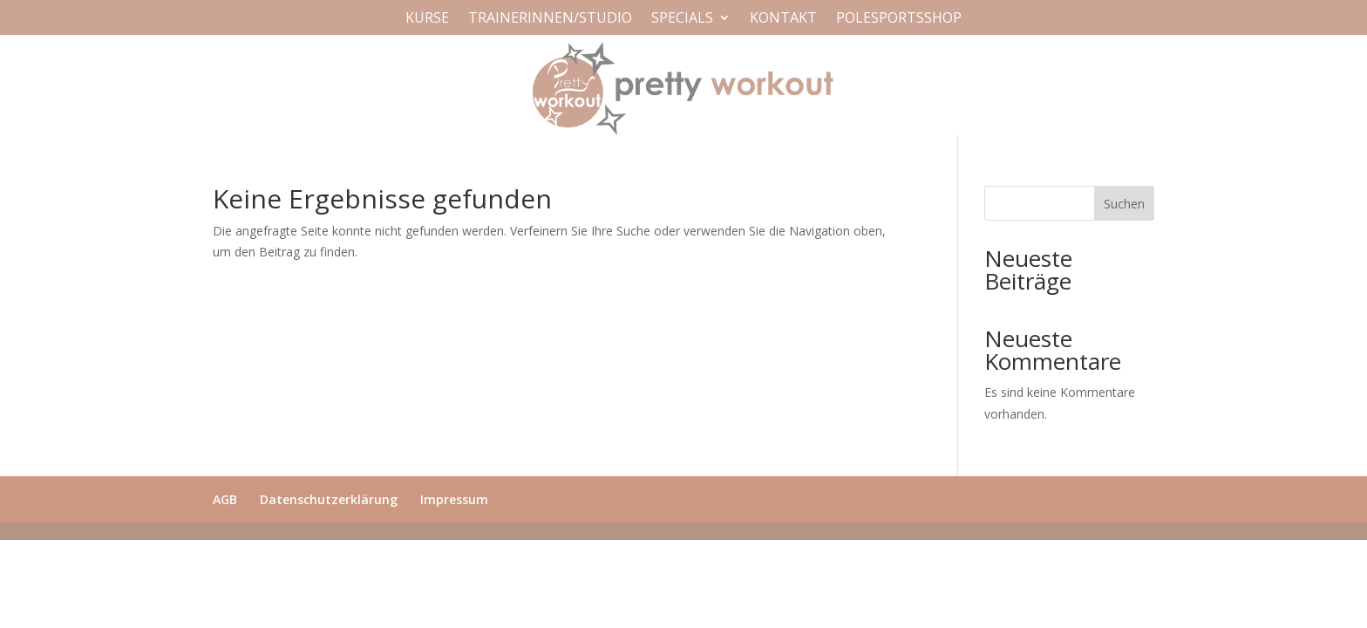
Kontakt (783, 19)
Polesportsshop (899, 19)
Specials (682, 19)
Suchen (1124, 203)
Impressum (454, 499)
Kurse (427, 19)
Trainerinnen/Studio (550, 19)
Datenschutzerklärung (329, 499)
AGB (225, 499)
